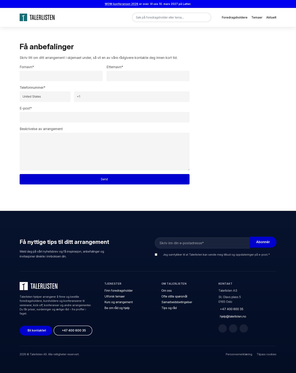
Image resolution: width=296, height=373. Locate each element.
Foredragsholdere (234, 17)
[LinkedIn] (233, 328)
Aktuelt (271, 17)
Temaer (256, 17)
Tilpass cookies (266, 354)
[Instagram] (244, 328)
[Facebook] (222, 328)
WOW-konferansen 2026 (121, 3)
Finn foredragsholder (118, 290)
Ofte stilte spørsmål (174, 296)
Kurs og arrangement (118, 302)
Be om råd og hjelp (117, 308)
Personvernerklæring (239, 354)
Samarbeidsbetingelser (176, 302)
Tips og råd (169, 308)
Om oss (166, 290)
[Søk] (205, 17)
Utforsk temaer (114, 296)
